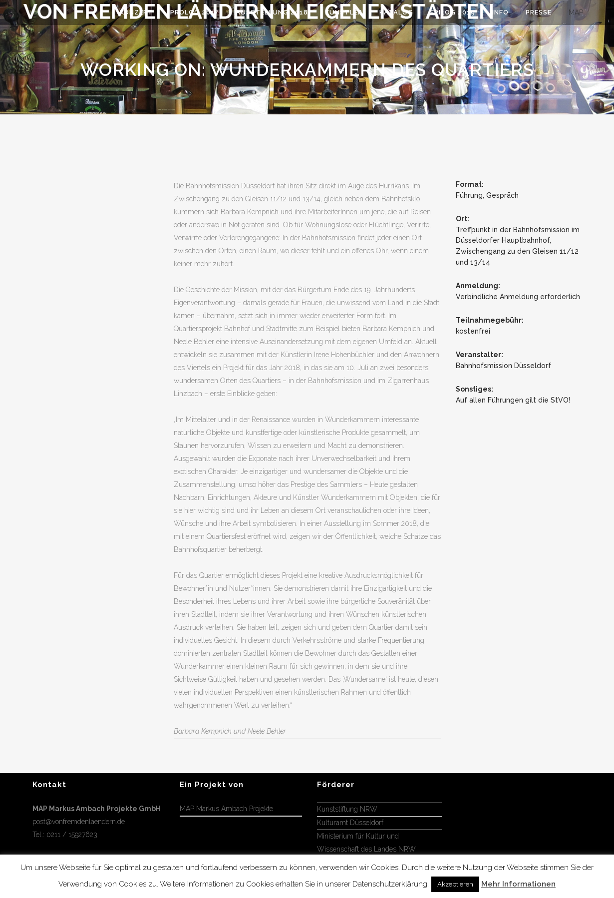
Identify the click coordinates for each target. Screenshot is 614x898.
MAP (576, 12)
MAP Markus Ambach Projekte (226, 809)
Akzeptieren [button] (455, 884)
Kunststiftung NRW (347, 809)
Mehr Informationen (518, 884)
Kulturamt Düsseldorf (350, 823)
